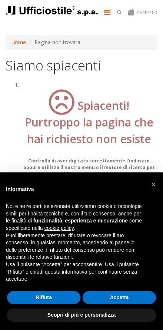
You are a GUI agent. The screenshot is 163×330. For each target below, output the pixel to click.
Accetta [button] (119, 297)
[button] (153, 184)
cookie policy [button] (59, 228)
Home (18, 42)
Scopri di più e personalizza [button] (81, 315)
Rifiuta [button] (44, 297)
